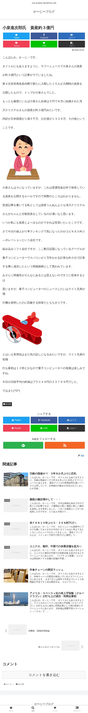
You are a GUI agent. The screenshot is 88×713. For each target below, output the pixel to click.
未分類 (7, 405)
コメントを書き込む (44, 676)
